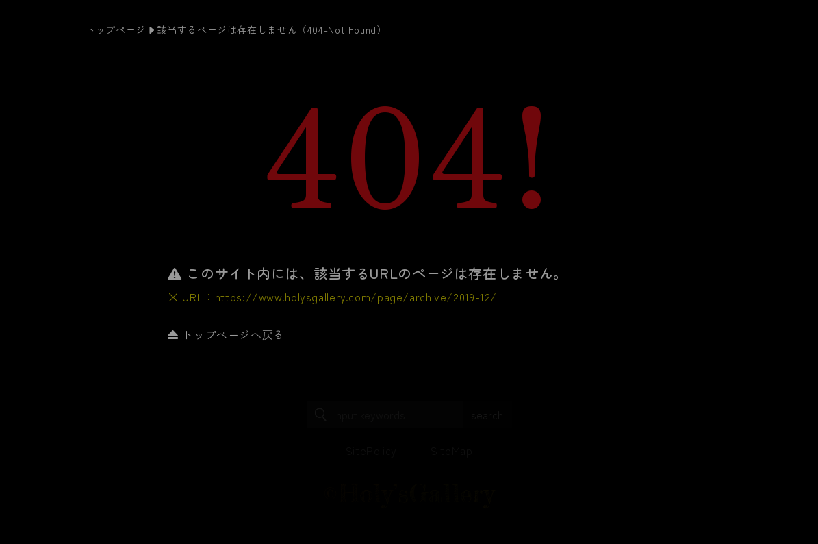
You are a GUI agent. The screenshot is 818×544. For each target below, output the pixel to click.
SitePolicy (371, 450)
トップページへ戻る (226, 334)
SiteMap (451, 450)
